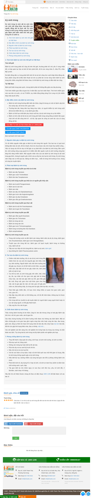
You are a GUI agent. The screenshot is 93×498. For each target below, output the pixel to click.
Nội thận (72, 43)
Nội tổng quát (74, 30)
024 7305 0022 (75, 476)
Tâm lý (72, 34)
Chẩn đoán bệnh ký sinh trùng (18, 53)
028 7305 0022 (28, 476)
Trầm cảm (82, 75)
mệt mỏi (40, 326)
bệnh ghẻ (48, 248)
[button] (83, 494)
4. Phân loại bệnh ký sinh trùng (16, 165)
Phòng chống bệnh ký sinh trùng (19, 56)
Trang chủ (35, 7)
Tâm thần (73, 20)
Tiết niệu (72, 24)
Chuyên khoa (44, 7)
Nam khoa (73, 47)
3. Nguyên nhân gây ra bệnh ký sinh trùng (19, 140)
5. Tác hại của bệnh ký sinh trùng (16, 255)
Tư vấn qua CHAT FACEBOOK (18, 128)
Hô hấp (72, 27)
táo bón (56, 324)
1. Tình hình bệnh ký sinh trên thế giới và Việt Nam (22, 60)
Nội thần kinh (74, 37)
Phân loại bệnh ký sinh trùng (18, 48)
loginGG (33, 423)
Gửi (16, 438)
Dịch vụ (77, 7)
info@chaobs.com (27, 479)
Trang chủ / (7, 14)
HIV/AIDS (82, 67)
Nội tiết (72, 50)
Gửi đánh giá (24, 393)
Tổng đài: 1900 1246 (51, 2)
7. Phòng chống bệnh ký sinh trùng (17, 336)
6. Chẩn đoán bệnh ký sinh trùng (16, 309)
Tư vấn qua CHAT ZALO (15, 132)
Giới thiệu (62, 2)
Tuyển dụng (84, 7)
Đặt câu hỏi (70, 2)
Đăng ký (85, 2)
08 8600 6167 (51, 476)
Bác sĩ (52, 7)
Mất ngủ (81, 98)
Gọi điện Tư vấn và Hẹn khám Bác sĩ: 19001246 (24, 125)
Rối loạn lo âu (83, 82)
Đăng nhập (78, 2)
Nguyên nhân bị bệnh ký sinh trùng (20, 45)
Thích (6, 408)
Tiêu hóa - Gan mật (76, 53)
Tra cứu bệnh (60, 7)
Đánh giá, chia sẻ (12, 393)
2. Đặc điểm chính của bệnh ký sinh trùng (19, 100)
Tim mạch (73, 60)
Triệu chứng (69, 7)
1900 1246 (47, 374)
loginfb (13, 423)
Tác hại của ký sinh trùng (17, 50)
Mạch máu (73, 57)
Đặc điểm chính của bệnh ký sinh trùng (21, 43)
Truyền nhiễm (74, 40)
